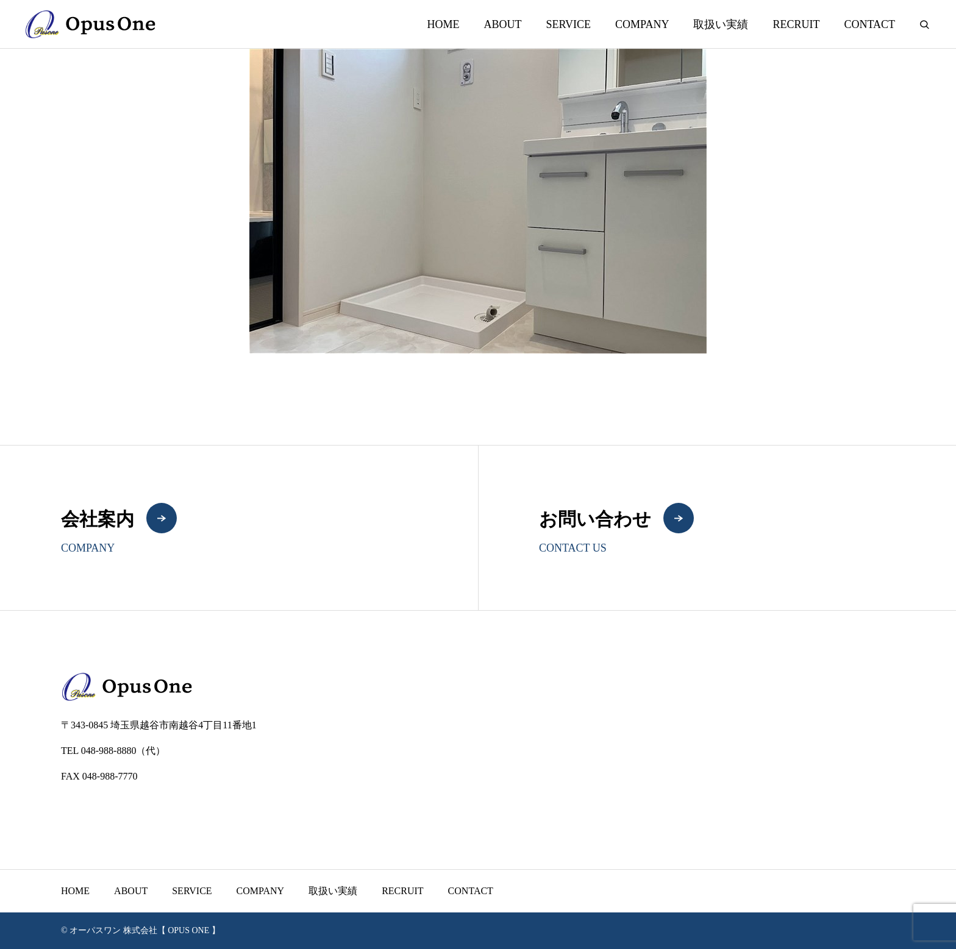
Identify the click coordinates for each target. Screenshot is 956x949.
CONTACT (869, 24)
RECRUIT (795, 24)
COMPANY (642, 24)
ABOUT (502, 24)
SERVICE (568, 24)
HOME (443, 24)
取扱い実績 (720, 24)
